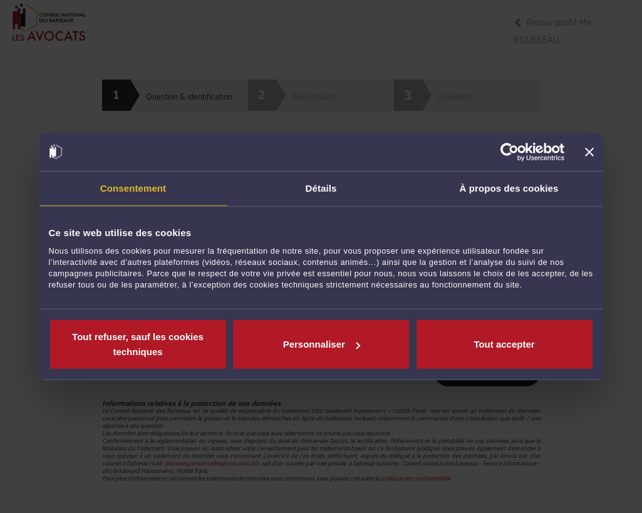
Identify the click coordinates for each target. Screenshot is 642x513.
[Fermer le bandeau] (589, 151)
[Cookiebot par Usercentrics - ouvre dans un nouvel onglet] (509, 151)
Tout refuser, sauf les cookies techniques (138, 344)
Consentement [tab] (133, 187)
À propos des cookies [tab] (509, 187)
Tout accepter (504, 344)
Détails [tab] (321, 187)
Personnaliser (321, 344)
